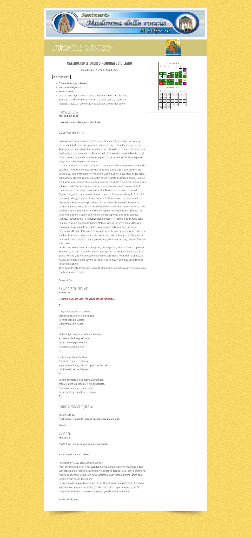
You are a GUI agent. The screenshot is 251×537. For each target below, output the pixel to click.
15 (181, 77)
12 (169, 77)
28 (177, 83)
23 (184, 80)
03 (161, 73)
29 (181, 83)
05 (169, 73)
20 (173, 80)
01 (181, 70)
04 (165, 73)
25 (165, 83)
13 (173, 77)
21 (177, 80)
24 (161, 83)
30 (184, 83)
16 (184, 77)
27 (173, 83)
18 (165, 80)
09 (184, 73)
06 (173, 73)
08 (181, 73)
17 (161, 80)
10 (161, 77)
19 (169, 80)
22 (181, 80)
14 (177, 77)
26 (169, 83)
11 (164, 77)
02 (184, 70)
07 (177, 73)
